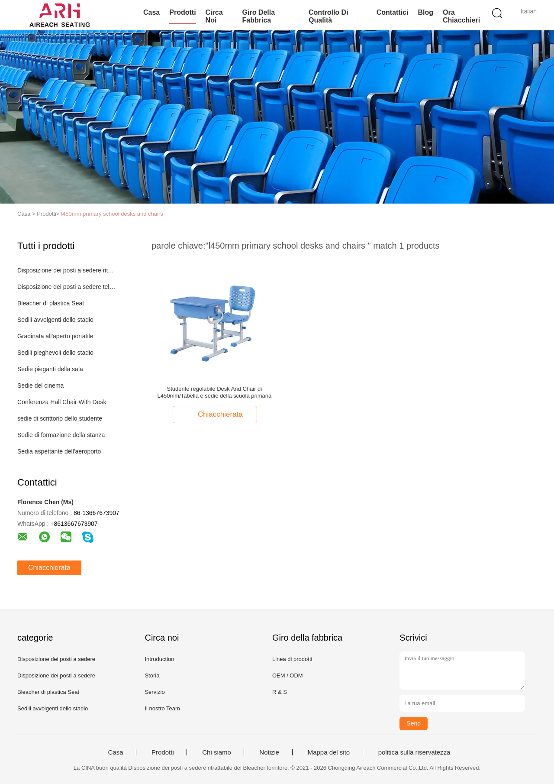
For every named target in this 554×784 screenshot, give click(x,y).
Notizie (269, 752)
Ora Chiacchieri (461, 16)
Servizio (154, 692)
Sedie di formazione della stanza (61, 434)
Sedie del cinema (40, 385)
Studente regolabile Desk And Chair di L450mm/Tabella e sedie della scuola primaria (215, 392)
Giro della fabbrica (258, 16)
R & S (279, 692)
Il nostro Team (162, 708)
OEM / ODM (287, 675)
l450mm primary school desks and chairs (112, 214)
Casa (151, 12)
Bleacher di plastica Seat (50, 303)
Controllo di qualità (328, 16)
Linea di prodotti (292, 659)
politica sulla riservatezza (414, 752)
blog (425, 12)
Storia (152, 675)
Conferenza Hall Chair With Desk (61, 401)
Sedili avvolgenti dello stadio (55, 319)
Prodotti (182, 12)
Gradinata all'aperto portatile (55, 336)
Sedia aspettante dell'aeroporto (59, 451)
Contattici (393, 12)
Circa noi (214, 16)
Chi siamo (216, 752)
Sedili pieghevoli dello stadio (55, 352)
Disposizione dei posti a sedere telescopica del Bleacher (66, 286)
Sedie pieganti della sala (50, 369)
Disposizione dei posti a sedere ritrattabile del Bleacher (66, 270)
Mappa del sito (329, 752)
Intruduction (159, 659)
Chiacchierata (49, 567)
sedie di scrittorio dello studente (59, 418)
